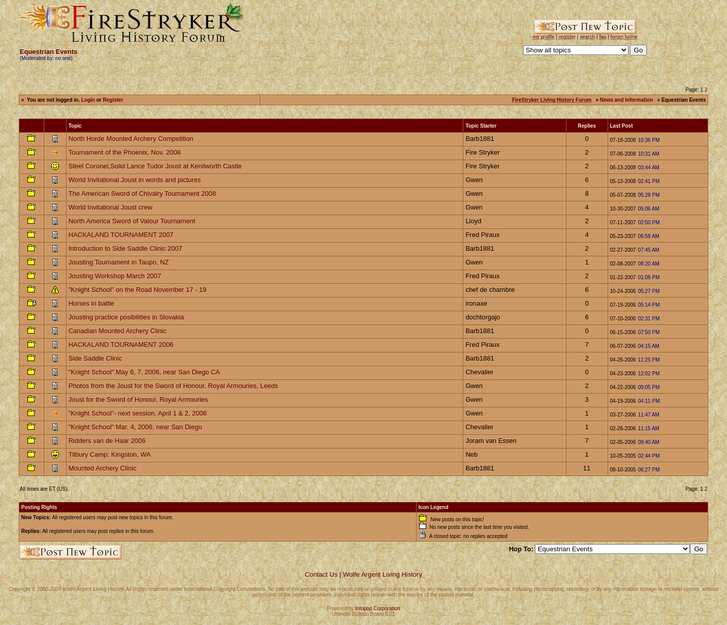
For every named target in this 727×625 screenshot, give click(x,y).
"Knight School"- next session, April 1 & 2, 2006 (138, 413)
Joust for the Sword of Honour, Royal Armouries (138, 399)
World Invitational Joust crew (110, 207)
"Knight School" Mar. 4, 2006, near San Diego (135, 427)
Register (113, 100)
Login (88, 100)
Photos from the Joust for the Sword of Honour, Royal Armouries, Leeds (173, 386)
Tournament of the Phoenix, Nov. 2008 (125, 152)
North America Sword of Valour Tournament (132, 221)
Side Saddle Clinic (95, 358)
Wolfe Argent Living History (382, 574)
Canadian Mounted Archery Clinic (118, 331)
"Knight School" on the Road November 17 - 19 (138, 289)
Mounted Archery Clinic (103, 468)
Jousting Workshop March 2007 (115, 276)
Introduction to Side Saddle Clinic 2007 (125, 248)
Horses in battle (91, 303)
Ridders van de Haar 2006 (107, 440)
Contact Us (321, 574)
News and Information (626, 100)
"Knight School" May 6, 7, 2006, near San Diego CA (144, 372)
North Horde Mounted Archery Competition (131, 138)
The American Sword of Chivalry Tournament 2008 (142, 193)
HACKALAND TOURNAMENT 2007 (121, 235)
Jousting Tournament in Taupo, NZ (119, 262)
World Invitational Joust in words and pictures (135, 180)
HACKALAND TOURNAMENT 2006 (121, 344)
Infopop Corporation (377, 608)
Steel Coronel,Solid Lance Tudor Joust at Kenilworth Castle (155, 166)
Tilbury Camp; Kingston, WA (110, 454)
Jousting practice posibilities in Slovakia (126, 317)
